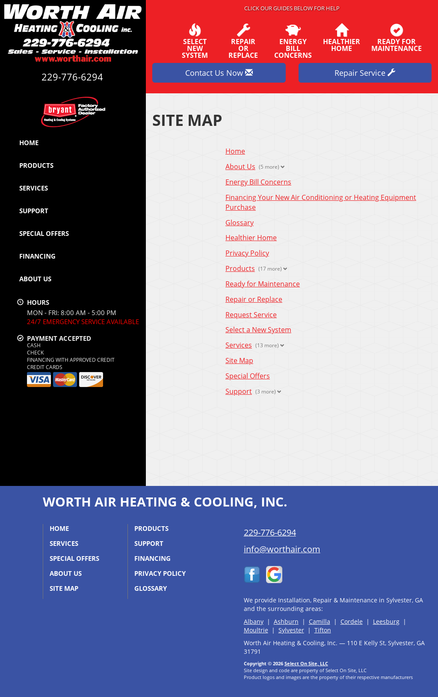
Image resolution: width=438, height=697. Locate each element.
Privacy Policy (247, 253)
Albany (253, 621)
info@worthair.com (282, 549)
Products (36, 165)
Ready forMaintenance (396, 38)
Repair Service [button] (364, 73)
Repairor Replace (243, 41)
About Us (35, 278)
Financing (37, 256)
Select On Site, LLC (306, 663)
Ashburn (286, 621)
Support (33, 210)
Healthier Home (251, 237)
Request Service (251, 314)
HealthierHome (341, 38)
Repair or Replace (253, 299)
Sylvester (291, 630)
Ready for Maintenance (262, 284)
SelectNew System (195, 41)
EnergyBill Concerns (293, 41)
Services (33, 188)
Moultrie (256, 630)
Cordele (351, 621)
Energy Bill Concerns (258, 182)
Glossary (239, 222)
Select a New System (258, 329)
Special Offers (44, 233)
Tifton (322, 630)
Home (28, 142)
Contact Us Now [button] (219, 73)
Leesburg (386, 621)
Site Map (239, 360)
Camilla (319, 621)
